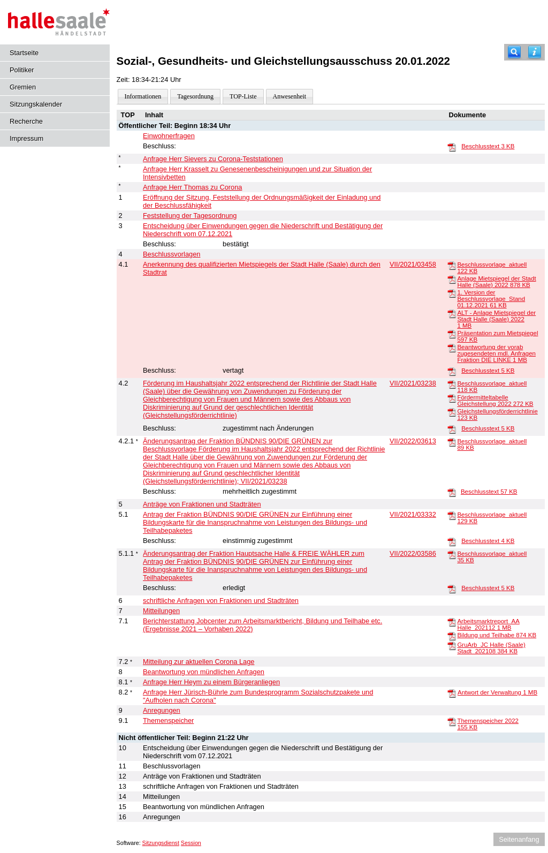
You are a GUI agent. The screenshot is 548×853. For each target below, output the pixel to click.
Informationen (143, 96)
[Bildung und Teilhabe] (451, 635)
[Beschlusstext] (451, 147)
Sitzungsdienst (160, 843)
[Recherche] (514, 52)
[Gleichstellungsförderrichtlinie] (451, 412)
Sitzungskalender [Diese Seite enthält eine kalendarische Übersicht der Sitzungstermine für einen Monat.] (36, 104)
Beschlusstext (487, 146)
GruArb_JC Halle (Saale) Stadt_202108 (491, 647)
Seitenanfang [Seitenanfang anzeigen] (519, 839)
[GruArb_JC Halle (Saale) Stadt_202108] (451, 645)
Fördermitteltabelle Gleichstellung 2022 (495, 400)
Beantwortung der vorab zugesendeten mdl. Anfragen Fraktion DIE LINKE (496, 353)
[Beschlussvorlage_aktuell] (451, 265)
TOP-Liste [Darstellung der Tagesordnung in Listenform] (243, 96)
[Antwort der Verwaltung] (451, 693)
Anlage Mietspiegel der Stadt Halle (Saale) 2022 (496, 281)
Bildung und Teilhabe (496, 635)
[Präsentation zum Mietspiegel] (451, 333)
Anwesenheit (290, 96)
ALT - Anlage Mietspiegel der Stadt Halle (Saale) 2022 (496, 319)
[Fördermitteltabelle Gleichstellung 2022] (451, 398)
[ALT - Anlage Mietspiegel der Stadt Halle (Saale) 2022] (451, 313)
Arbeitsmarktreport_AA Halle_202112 (488, 624)
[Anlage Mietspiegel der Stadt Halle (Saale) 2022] (451, 279)
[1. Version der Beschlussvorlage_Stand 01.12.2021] (451, 293)
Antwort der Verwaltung (497, 692)
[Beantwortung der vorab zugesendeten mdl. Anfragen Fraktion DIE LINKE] (451, 347)
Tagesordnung (195, 96)
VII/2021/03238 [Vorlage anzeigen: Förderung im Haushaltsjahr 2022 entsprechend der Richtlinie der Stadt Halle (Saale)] (413, 383)
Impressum (26, 138)
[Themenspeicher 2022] (451, 721)
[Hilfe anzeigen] (534, 52)
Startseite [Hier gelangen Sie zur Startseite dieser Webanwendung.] (24, 53)
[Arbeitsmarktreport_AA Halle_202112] (451, 621)
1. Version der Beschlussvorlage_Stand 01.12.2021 (491, 298)
